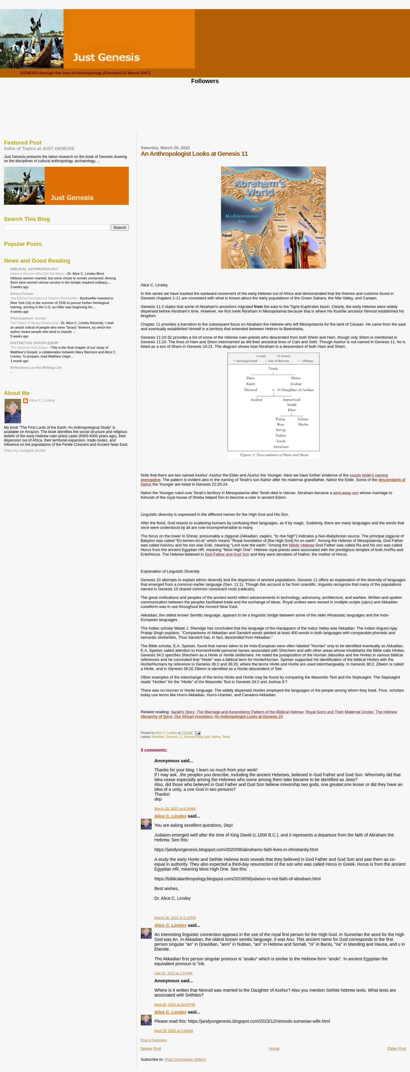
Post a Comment (153, 1040)
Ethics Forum (21, 293)
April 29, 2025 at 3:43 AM (173, 1030)
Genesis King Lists (197, 737)
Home (274, 1048)
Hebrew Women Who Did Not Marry (37, 273)
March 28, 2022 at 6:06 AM (175, 808)
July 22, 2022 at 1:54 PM (173, 973)
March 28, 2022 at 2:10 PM (175, 918)
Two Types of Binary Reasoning (34, 323)
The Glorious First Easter (29, 347)
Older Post (396, 1048)
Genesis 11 (174, 737)
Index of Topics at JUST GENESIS (39, 148)
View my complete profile (25, 451)
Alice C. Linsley (170, 816)
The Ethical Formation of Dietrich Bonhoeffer (44, 298)
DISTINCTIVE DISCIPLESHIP (34, 343)
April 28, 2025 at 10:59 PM (174, 1004)
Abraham (158, 737)
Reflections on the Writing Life (36, 367)
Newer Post (151, 1048)
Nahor (216, 737)
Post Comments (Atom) (185, 1059)
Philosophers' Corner (28, 318)
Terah (226, 737)
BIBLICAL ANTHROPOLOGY (34, 269)
